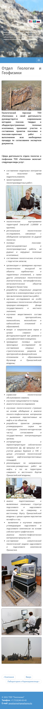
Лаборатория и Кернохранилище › (23, 681)
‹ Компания (8, 677)
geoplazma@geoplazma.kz (20, 703)
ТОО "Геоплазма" (11, 15)
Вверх (28, 677)
